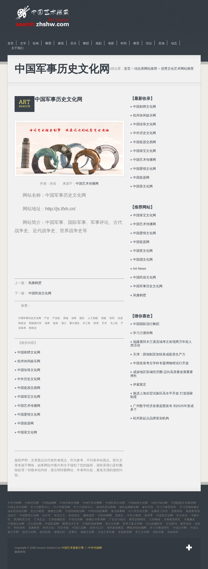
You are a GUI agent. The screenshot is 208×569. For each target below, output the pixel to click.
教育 (136, 43)
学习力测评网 (143, 333)
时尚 (124, 43)
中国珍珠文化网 (28, 370)
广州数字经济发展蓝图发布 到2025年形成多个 (162, 407)
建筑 (61, 43)
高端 (65, 318)
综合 (149, 43)
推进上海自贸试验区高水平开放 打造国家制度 (161, 395)
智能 (103, 318)
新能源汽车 (35, 323)
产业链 (56, 318)
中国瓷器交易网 (28, 388)
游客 (73, 318)
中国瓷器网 (25, 423)
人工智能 (93, 318)
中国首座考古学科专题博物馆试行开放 (161, 363)
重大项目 (74, 323)
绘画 (36, 43)
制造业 (32, 328)
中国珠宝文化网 (28, 396)
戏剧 (99, 43)
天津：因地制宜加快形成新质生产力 (159, 354)
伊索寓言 (139, 384)
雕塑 (48, 43)
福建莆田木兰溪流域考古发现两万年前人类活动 (161, 343)
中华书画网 (95, 547)
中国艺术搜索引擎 (73, 547)
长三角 (86, 323)
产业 (46, 318)
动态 (174, 43)
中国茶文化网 (27, 432)
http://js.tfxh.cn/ (60, 208)
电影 (111, 43)
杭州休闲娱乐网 (28, 361)
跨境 (96, 323)
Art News (139, 268)
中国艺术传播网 (87, 183)
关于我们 (17, 48)
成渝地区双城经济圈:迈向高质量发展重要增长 (161, 373)
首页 (11, 43)
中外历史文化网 (28, 379)
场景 (47, 323)
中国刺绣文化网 (28, 352)
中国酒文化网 (143, 259)
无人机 (114, 323)
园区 (82, 318)
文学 (23, 43)
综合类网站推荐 (145, 68)
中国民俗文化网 (39, 293)
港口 (63, 323)
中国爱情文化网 (28, 414)
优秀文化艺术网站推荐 (177, 68)
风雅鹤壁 (34, 283)
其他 (161, 43)
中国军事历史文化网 (29, 318)
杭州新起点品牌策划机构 (151, 418)
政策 (55, 323)
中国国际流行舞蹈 (146, 324)
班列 (111, 318)
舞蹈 (86, 43)
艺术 (104, 323)
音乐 (73, 43)
